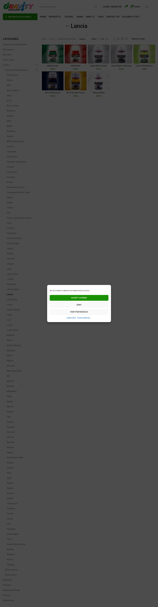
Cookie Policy (71, 317)
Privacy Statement (83, 317)
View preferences (79, 312)
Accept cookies (79, 298)
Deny (79, 305)
